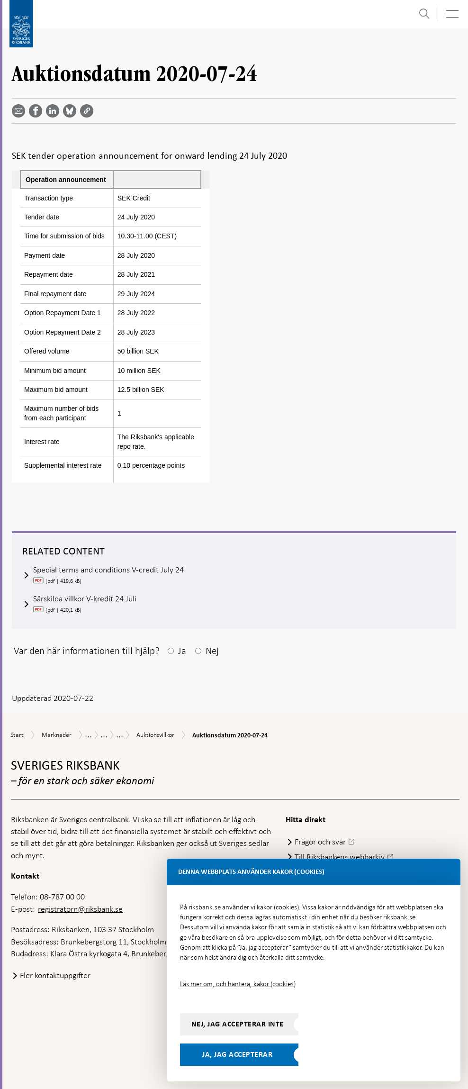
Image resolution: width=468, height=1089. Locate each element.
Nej (212, 650)
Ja (182, 650)
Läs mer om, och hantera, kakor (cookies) (238, 984)
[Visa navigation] (452, 14)
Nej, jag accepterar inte (237, 1024)
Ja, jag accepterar (237, 1054)
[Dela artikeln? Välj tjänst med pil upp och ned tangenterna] (54, 111)
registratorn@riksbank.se (80, 909)
